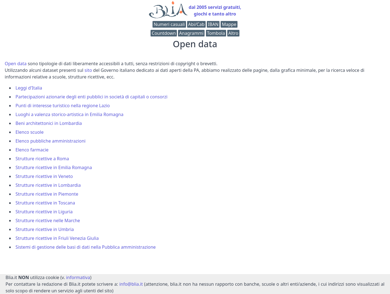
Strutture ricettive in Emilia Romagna (54, 167)
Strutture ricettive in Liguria (44, 212)
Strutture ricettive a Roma (42, 159)
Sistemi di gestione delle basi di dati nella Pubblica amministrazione (86, 247)
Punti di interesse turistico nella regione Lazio (63, 106)
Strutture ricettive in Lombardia (48, 185)
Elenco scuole (30, 132)
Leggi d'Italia (29, 88)
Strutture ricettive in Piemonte (47, 194)
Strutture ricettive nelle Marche (48, 220)
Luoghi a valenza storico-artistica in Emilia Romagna (69, 114)
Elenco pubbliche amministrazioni (51, 141)
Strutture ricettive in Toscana (45, 203)
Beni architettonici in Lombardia (49, 123)
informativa (78, 277)
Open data (16, 64)
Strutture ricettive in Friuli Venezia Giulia (57, 238)
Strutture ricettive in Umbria (45, 229)
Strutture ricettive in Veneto (44, 176)
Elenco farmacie (32, 150)
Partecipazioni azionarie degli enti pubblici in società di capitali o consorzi (91, 97)
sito (88, 70)
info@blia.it (131, 284)
